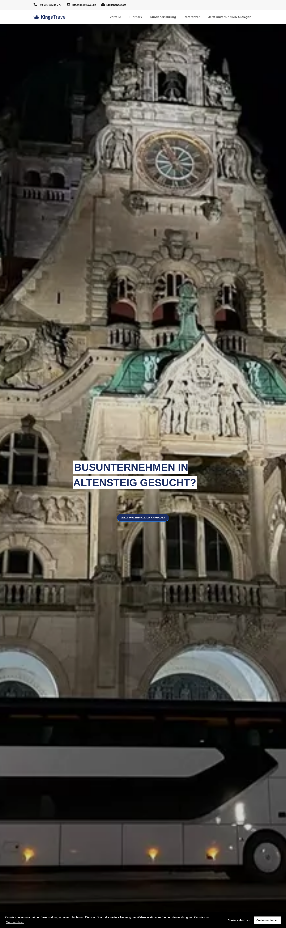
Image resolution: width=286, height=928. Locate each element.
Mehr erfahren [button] (15, 922)
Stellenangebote (113, 4)
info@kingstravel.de (81, 4)
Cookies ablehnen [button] (239, 920)
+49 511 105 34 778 (47, 4)
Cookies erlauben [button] (267, 920)
